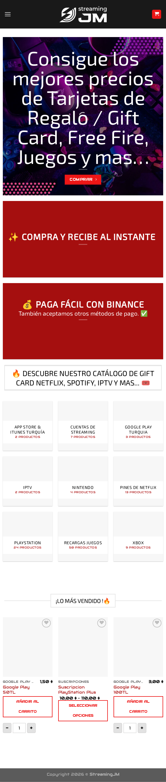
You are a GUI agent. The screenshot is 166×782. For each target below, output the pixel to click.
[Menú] (7, 14)
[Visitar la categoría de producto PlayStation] (27, 536)
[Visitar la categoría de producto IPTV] (27, 481)
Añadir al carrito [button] (27, 707)
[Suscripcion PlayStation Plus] (83, 647)
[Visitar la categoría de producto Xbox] (138, 536)
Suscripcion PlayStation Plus (77, 689)
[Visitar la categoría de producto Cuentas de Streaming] (83, 426)
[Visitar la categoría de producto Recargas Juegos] (83, 536)
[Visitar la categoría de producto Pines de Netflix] (138, 481)
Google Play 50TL (16, 689)
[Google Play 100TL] (138, 647)
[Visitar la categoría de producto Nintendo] (83, 481)
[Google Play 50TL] (27, 647)
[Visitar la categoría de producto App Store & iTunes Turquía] (27, 426)
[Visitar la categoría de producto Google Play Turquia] (138, 426)
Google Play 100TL (127, 689)
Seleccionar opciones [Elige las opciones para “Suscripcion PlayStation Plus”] (83, 711)
